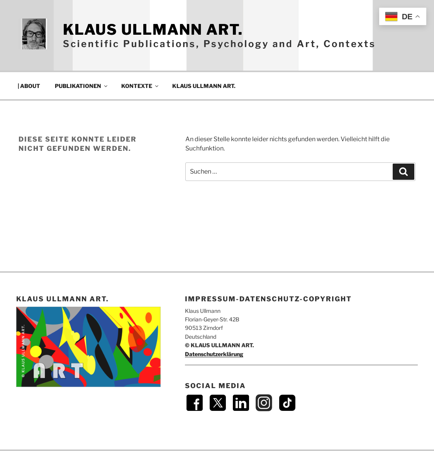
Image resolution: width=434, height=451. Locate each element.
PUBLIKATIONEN (81, 86)
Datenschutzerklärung (214, 354)
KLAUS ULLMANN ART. (153, 29)
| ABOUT (29, 86)
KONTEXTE (140, 86)
